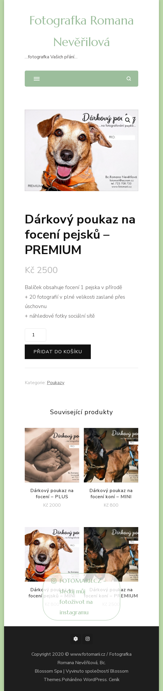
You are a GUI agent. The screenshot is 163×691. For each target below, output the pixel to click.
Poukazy (55, 382)
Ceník (114, 679)
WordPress (95, 679)
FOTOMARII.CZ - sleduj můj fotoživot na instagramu (78, 597)
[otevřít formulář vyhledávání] (128, 78)
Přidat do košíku (57, 352)
